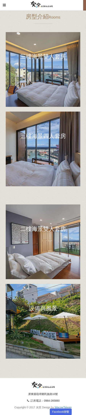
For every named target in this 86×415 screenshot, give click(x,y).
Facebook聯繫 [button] (60, 411)
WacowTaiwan (63, 407)
